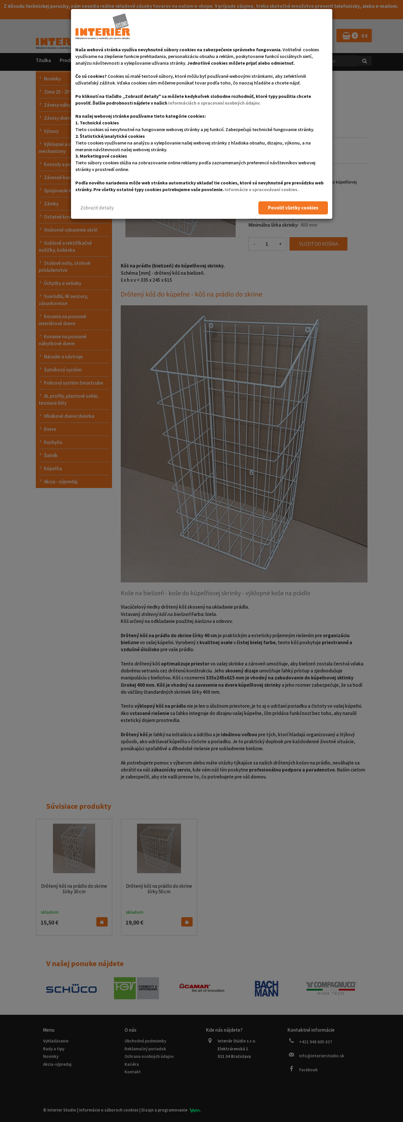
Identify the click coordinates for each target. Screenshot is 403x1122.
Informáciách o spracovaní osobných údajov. (215, 103)
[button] (97, 207)
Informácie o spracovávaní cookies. (262, 189)
